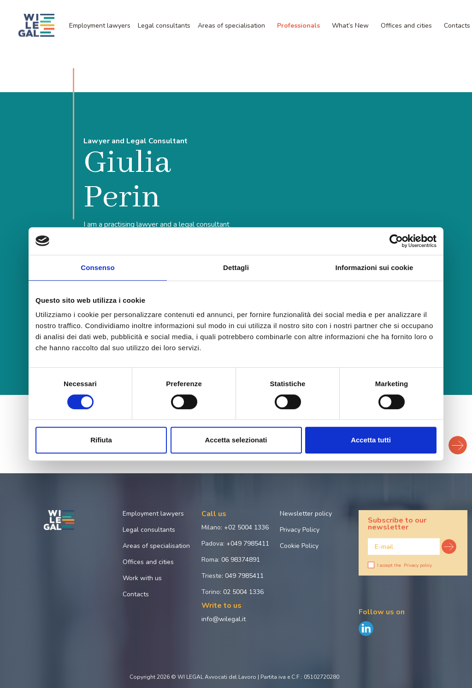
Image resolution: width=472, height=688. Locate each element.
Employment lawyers (99, 25)
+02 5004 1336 (246, 527)
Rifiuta (101, 440)
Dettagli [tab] (236, 267)
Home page (20, 56)
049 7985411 (244, 575)
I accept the (400, 565)
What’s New (350, 25)
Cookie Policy (299, 545)
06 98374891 (240, 559)
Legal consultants (164, 25)
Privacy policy (418, 565)
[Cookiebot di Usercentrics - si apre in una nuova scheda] (396, 241)
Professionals (298, 25)
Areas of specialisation (231, 25)
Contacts (136, 594)
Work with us (142, 578)
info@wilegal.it (223, 619)
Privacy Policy (299, 529)
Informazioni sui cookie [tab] (374, 267)
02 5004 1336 (243, 591)
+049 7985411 (247, 543)
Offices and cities (406, 25)
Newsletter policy (306, 513)
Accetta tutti (371, 440)
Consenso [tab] (97, 267)
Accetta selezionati (236, 440)
